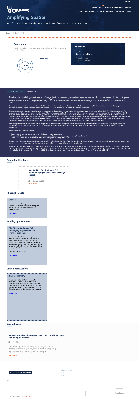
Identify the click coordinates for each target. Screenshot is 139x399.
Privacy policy (26, 396)
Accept (117, 393)
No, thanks (122, 393)
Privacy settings (119, 389)
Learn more (13, 213)
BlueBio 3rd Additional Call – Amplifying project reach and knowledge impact (22, 230)
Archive (63, 373)
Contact (128, 7)
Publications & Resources (114, 7)
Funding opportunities (123, 11)
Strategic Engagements (105, 11)
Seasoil (12, 200)
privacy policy (32, 381)
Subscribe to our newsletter (20, 372)
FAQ (62, 376)
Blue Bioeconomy (17, 276)
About (80, 11)
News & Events (97, 6)
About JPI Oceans (67, 370)
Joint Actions (89, 11)
